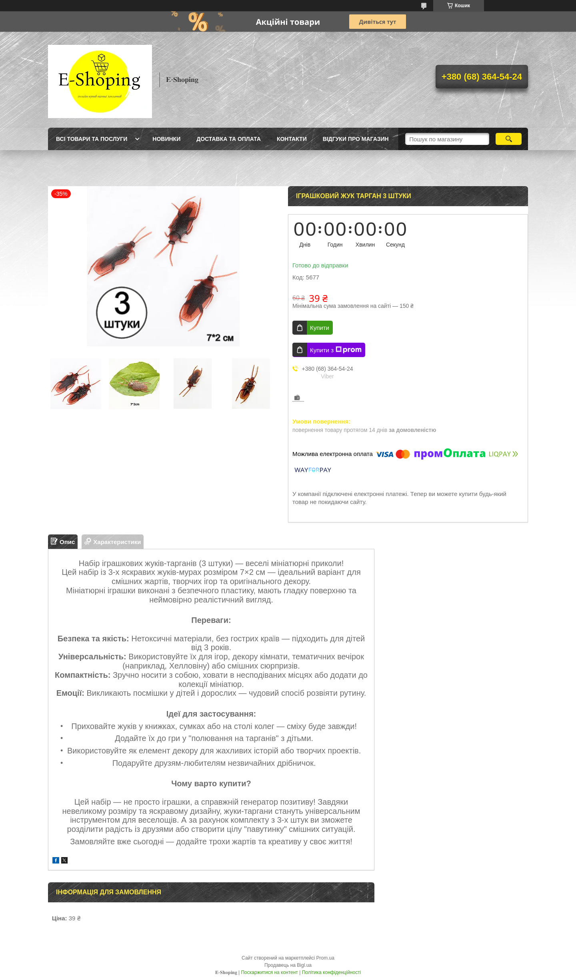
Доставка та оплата (228, 139)
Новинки (166, 139)
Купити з (336, 349)
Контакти (292, 139)
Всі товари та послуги (91, 139)
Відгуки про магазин (356, 139)
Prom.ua (325, 958)
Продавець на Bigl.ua (288, 965)
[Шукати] (509, 139)
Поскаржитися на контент (269, 972)
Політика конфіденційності (331, 972)
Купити (319, 327)
